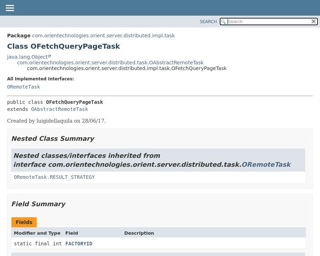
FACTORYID (78, 243)
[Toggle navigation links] (10, 9)
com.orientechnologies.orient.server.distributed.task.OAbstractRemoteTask (110, 62)
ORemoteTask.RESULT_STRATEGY (54, 177)
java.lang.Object (27, 57)
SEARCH (208, 21)
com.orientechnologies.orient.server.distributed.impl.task (103, 35)
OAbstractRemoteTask (59, 109)
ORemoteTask (23, 87)
